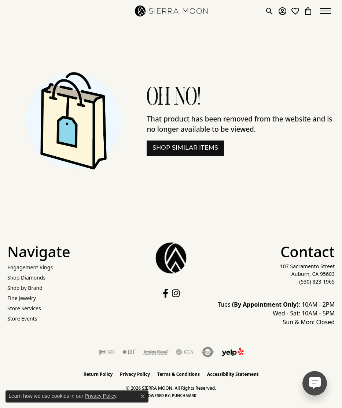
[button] (269, 11)
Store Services (24, 308)
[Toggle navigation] (327, 11)
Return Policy (98, 374)
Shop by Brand (25, 287)
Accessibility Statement (232, 374)
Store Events (22, 318)
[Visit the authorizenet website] (207, 352)
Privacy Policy (135, 374)
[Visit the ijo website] (106, 352)
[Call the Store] (317, 281)
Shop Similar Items (185, 148)
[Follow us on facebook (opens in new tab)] (165, 293)
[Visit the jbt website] (129, 352)
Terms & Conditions (178, 374)
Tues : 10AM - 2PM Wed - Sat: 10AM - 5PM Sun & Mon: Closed (276, 313)
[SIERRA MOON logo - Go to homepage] (171, 11)
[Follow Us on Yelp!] (233, 352)
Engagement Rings (30, 267)
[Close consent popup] (142, 396)
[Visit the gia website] (185, 352)
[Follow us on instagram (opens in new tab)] (176, 293)
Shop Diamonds (26, 277)
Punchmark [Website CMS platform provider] (184, 395)
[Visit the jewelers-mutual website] (156, 352)
